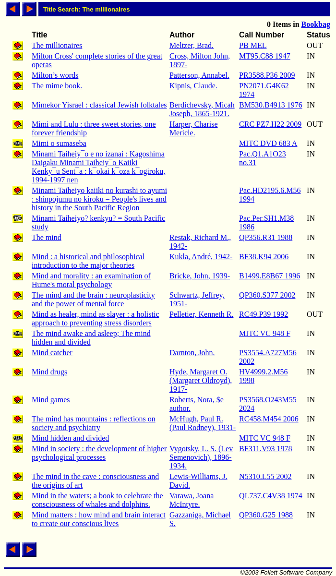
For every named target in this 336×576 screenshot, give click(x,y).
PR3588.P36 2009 (267, 75)
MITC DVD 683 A (268, 143)
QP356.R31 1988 (265, 237)
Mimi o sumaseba (59, 143)
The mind (46, 237)
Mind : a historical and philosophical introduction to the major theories (88, 260)
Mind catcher (52, 352)
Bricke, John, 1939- (199, 276)
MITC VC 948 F (264, 333)
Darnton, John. (192, 352)
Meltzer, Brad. (191, 45)
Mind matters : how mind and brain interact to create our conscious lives (99, 519)
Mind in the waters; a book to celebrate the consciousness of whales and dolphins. (97, 500)
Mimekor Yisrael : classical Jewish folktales (99, 105)
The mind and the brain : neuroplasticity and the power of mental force (93, 299)
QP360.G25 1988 (266, 515)
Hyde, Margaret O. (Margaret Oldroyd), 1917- (200, 380)
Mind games (51, 400)
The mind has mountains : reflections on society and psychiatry (94, 423)
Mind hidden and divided (70, 438)
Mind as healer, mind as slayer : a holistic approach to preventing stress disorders (95, 318)
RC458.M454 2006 (269, 419)
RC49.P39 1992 (263, 314)
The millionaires (57, 45)
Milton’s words (55, 75)
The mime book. (57, 86)
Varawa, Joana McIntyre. (191, 500)
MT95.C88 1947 (264, 56)
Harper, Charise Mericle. (193, 128)
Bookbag (315, 24)
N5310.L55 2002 (265, 476)
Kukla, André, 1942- (201, 256)
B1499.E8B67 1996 (269, 276)
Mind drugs (49, 372)
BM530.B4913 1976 (270, 105)
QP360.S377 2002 (267, 295)
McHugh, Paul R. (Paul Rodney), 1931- (202, 423)
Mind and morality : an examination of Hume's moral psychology (91, 280)
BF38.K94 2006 (263, 256)
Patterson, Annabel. (199, 75)
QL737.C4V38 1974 (270, 496)
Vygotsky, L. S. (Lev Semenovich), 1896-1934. (201, 457)
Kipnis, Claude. (193, 86)
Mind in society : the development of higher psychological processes (99, 452)
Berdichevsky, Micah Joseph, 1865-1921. (202, 109)
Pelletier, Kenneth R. (201, 314)
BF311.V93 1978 (265, 448)
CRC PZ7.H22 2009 (270, 124)
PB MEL (252, 45)
